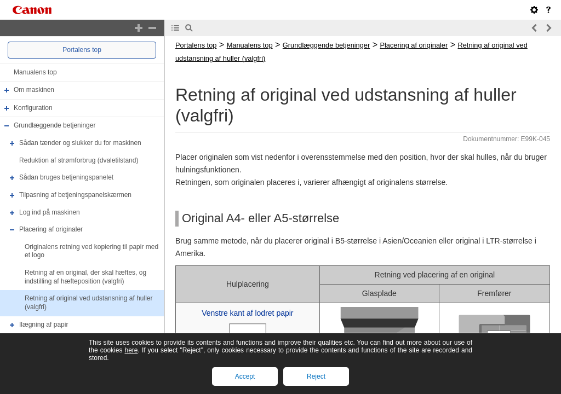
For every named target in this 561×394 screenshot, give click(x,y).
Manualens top (35, 72)
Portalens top (81, 50)
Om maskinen (34, 90)
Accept (245, 376)
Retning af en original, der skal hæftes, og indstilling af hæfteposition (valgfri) (85, 277)
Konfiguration (33, 108)
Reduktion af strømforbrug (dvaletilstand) (78, 160)
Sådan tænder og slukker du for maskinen (80, 143)
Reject (316, 376)
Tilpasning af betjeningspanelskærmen (75, 195)
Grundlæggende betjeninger (54, 126)
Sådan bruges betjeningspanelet (66, 177)
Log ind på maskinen (49, 212)
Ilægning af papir (43, 324)
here (131, 350)
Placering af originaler (51, 229)
